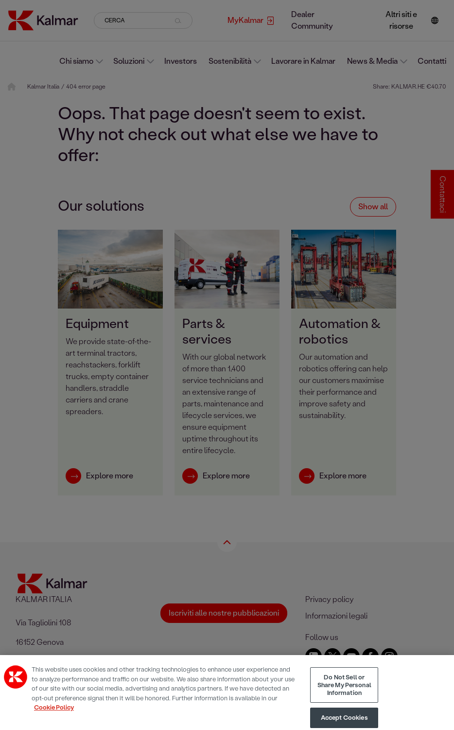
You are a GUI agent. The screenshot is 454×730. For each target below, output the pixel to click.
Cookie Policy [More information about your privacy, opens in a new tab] (54, 715)
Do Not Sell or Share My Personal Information (344, 692)
